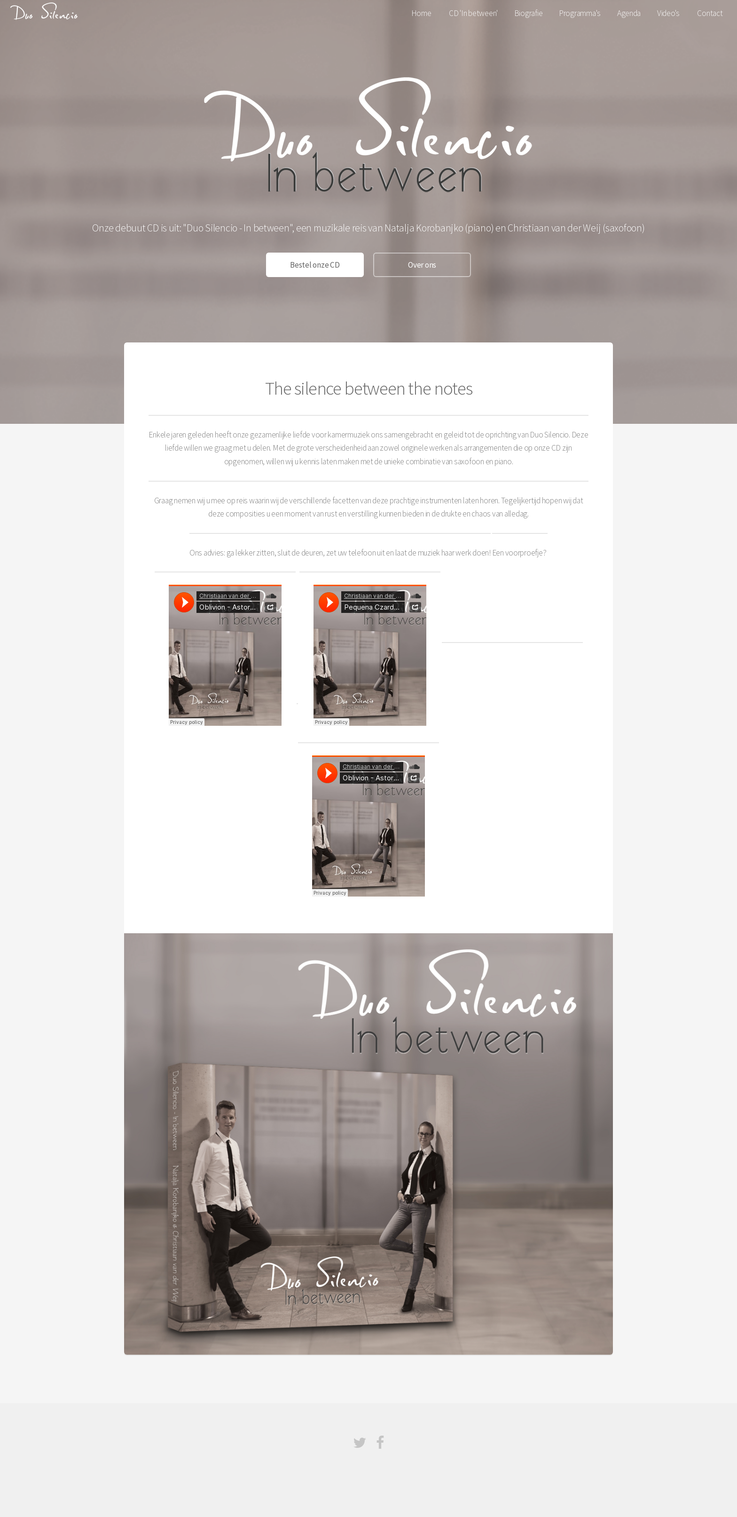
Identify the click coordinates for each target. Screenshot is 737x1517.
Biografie (528, 13)
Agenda (629, 13)
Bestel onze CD (314, 265)
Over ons (422, 265)
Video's (668, 13)
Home (421, 13)
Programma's (580, 13)
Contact (709, 13)
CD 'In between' (473, 13)
